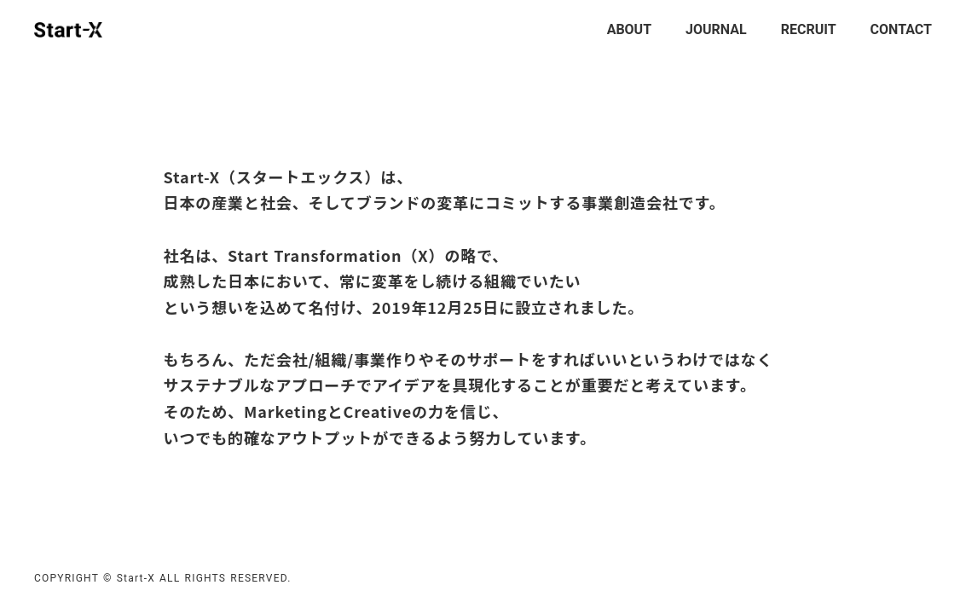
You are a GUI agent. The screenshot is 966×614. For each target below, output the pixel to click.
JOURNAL (716, 29)
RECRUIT (808, 29)
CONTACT (901, 29)
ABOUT (629, 29)
